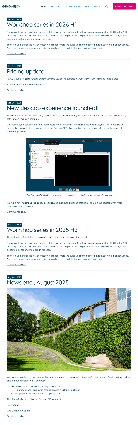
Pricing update (25, 71)
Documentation (72, 6)
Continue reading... (16, 53)
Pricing (55, 6)
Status (97, 6)
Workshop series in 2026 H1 (42, 24)
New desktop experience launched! (53, 108)
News (43, 6)
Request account (124, 6)
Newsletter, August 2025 (38, 282)
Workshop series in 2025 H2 (42, 229)
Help (87, 6)
